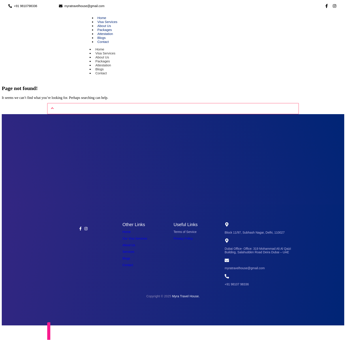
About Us (104, 26)
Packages (104, 30)
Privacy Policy (183, 238)
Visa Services (107, 22)
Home (101, 18)
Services (128, 252)
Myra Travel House (185, 296)
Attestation (105, 34)
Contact (103, 42)
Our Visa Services (134, 238)
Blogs (101, 38)
